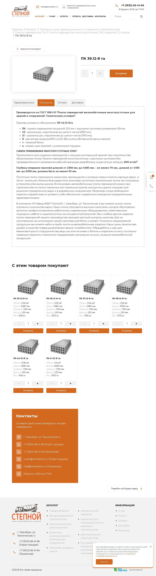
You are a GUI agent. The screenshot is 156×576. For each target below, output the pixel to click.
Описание (46, 102)
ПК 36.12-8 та (53, 298)
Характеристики (24, 102)
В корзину (121, 73)
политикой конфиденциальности (115, 555)
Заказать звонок (135, 9)
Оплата (76, 16)
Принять (104, 562)
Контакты (100, 16)
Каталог (31, 29)
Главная (17, 29)
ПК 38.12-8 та (119, 298)
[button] (72, 58)
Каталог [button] (40, 16)
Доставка (87, 16)
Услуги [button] (64, 16)
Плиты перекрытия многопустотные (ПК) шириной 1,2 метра (89, 32)
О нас (121, 510)
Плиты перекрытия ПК (30, 32)
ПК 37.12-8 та (86, 298)
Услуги (122, 515)
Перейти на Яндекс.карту (126, 488)
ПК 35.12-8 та (20, 298)
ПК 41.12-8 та (53, 358)
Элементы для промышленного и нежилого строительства (80, 29)
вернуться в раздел (29, 49)
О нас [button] (52, 16)
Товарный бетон (59, 510)
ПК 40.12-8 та (20, 358)
